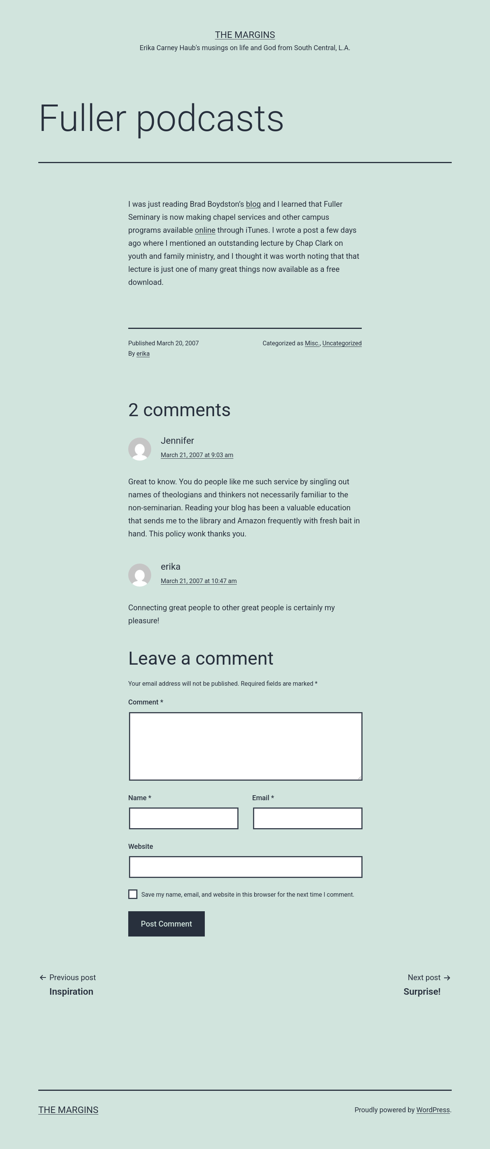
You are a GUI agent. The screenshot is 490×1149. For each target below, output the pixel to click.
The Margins (245, 34)
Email (263, 798)
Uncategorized (342, 343)
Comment (145, 702)
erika (143, 353)
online (205, 230)
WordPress (433, 1110)
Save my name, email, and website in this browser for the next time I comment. (247, 894)
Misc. (312, 343)
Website (140, 846)
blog (253, 204)
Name (139, 798)
